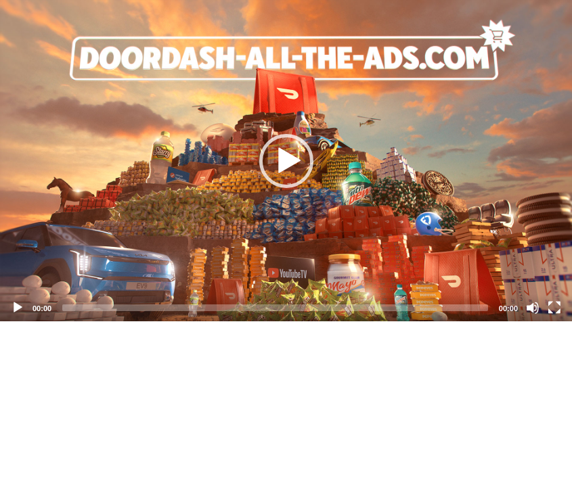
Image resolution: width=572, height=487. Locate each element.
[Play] (17, 308)
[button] (286, 161)
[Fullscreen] (554, 308)
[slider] (275, 307)
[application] (286, 160)
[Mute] (533, 308)
